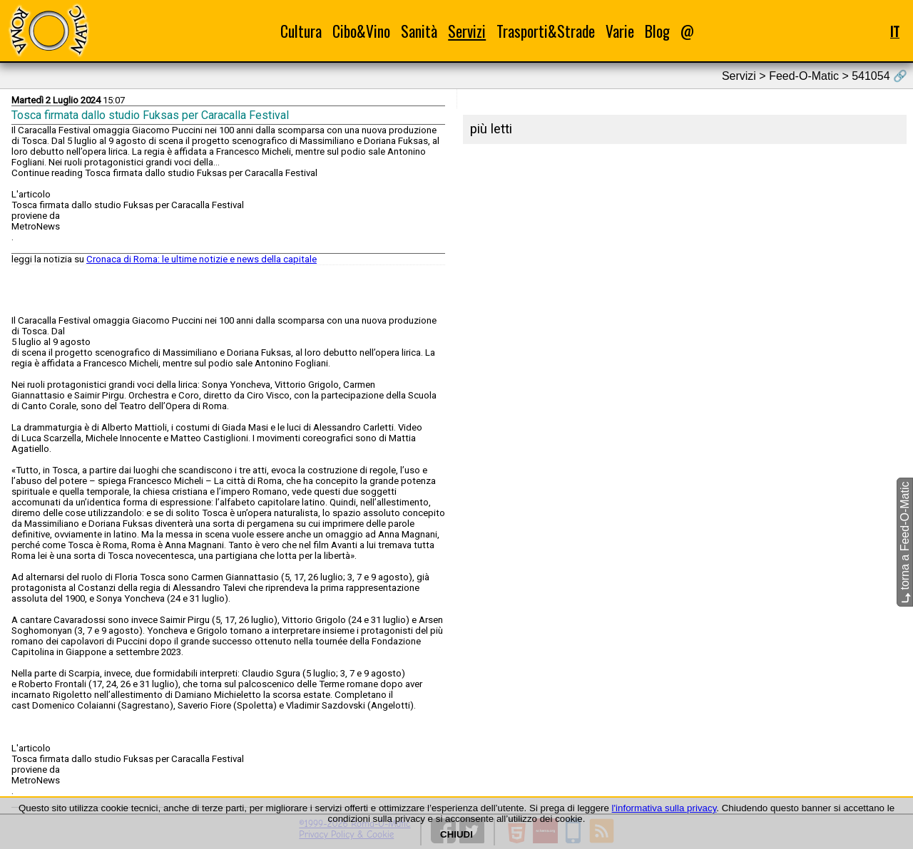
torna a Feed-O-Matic (905, 542)
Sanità (419, 31)
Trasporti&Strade (545, 31)
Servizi (467, 31)
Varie (620, 31)
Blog (657, 31)
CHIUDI (456, 834)
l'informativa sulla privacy (664, 808)
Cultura (301, 31)
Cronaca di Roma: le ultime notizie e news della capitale (201, 259)
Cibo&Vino (361, 31)
